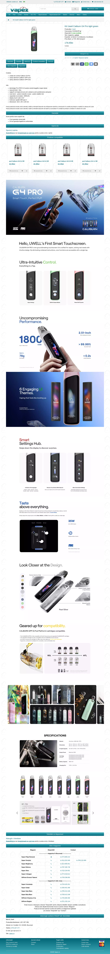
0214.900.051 (65, 864)
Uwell (74, 29)
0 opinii (75, 58)
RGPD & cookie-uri (12, 944)
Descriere (10, 61)
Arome (26, 14)
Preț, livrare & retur (12, 942)
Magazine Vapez (61, 944)
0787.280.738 (65, 867)
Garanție (18, 61)
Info (20, 1)
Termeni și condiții (11, 946)
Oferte (85, 14)
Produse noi (60, 942)
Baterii (65, 14)
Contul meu (85, 942)
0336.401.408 (65, 887)
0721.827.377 (15, 928)
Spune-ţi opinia (83, 58)
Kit (9, 14)
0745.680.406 (65, 898)
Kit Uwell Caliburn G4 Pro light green (24, 20)
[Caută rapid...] (75, 8)
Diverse (72, 14)
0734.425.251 (65, 884)
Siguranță (22, 66)
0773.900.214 (65, 857)
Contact (33, 942)
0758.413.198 (65, 891)
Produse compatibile (39, 61)
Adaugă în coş (84, 54)
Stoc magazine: (72, 35)
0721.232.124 (65, 901)
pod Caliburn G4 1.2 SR (89, 161)
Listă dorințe (85, 946)
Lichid (19, 14)
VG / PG (33, 14)
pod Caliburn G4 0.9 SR (65, 161)
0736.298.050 (65, 877)
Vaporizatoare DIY (55, 14)
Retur (33, 944)
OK (24, 1)
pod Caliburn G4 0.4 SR (16, 161)
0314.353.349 (65, 860)
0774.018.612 (65, 874)
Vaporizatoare (42, 14)
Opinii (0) (27, 61)
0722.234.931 (65, 870)
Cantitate (67, 46)
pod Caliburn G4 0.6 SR (41, 161)
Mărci (78, 14)
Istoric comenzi (86, 944)
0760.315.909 (81, 860)
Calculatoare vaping (62, 948)
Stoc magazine (11, 66)
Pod (14, 14)
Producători (59, 946)
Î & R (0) (50, 61)
